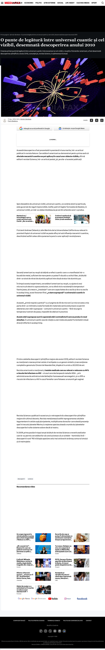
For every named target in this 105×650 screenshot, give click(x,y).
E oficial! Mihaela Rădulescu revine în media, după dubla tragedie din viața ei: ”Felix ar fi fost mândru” (25, 562)
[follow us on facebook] (82, 599)
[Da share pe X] (96, 120)
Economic (28, 3)
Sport (94, 3)
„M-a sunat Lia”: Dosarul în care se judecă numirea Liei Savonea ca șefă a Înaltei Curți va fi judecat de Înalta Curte (24, 548)
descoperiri (21, 479)
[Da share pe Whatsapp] (101, 120)
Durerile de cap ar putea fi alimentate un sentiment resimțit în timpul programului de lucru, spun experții (63, 537)
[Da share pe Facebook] (91, 120)
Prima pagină (5, 35)
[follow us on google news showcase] (38, 599)
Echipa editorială (19, 620)
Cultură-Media (83, 3)
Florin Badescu (13, 121)
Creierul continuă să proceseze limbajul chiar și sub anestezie (63, 217)
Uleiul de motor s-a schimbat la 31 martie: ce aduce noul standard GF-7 (25, 589)
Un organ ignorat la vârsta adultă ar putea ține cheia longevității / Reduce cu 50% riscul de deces (25, 537)
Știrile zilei (17, 3)
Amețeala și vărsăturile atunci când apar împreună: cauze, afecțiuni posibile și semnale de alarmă (63, 575)
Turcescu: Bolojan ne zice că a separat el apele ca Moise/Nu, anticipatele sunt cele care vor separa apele (63, 548)
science (30, 479)
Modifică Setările (52, 625)
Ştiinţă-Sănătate (15, 35)
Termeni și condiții (54, 620)
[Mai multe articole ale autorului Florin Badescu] (5, 120)
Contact (89, 620)
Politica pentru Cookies (36, 620)
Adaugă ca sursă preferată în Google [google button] (34, 128)
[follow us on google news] (24, 599)
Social (60, 3)
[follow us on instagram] (67, 599)
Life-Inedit (69, 3)
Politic (38, 3)
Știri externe (49, 3)
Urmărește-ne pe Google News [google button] (71, 128)
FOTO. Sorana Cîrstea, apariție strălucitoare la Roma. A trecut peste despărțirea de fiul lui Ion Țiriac (63, 562)
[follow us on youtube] (53, 599)
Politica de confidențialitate (73, 620)
